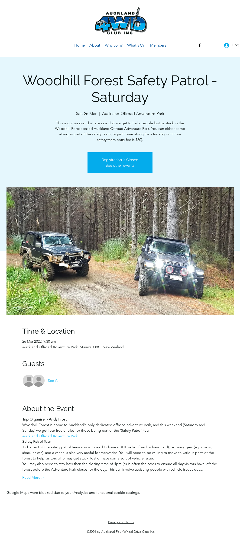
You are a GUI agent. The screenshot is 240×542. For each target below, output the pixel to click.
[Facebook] (199, 45)
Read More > (33, 477)
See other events (120, 165)
